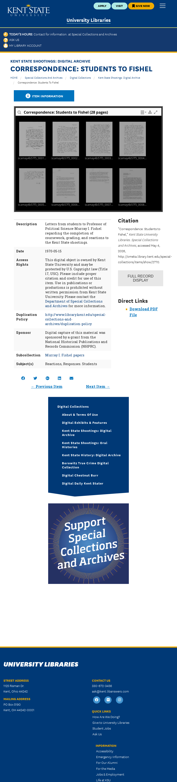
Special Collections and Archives (43, 77)
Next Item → (98, 386)
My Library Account (22, 45)
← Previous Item (46, 386)
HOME (14, 77)
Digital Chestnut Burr (80, 475)
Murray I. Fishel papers (64, 355)
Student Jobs (101, 728)
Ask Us (11, 39)
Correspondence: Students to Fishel (38, 82)
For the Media (105, 768)
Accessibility (104, 750)
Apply (102, 5)
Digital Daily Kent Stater (82, 483)
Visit (119, 5)
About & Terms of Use (80, 414)
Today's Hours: (60, 34)
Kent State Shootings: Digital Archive (119, 77)
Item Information (44, 95)
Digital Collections (80, 77)
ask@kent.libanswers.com (110, 691)
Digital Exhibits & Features (84, 422)
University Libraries (89, 19)
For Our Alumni (107, 762)
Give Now (141, 5)
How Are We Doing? (106, 716)
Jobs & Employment (110, 774)
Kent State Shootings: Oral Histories (84, 445)
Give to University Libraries (110, 722)
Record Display (140, 278)
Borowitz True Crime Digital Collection (85, 465)
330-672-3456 (102, 685)
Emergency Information (112, 756)
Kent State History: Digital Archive (91, 455)
